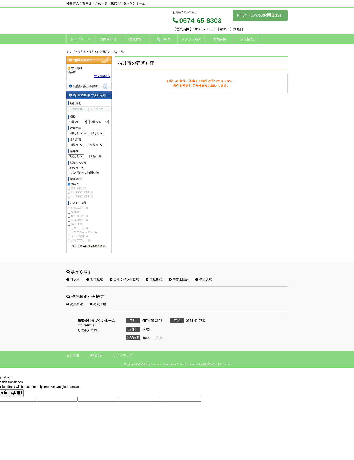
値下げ (77, 224)
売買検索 (136, 39)
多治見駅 (203, 279)
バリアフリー (81, 240)
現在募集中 (79, 220)
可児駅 (73, 279)
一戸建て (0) (76, 109)
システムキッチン (84, 232)
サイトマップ (122, 355)
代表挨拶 (219, 39)
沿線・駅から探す (89, 86)
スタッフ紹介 (191, 39)
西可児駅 (94, 279)
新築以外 (96, 156)
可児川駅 (154, 279)
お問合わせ (108, 39)
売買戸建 (74, 304)
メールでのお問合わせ (260, 15)
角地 (75, 212)
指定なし (76, 184)
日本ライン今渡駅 (124, 279)
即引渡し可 (79, 216)
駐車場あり (79, 207)
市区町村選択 (102, 76)
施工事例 (163, 39)
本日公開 (78, 188)
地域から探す (89, 60)
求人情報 (247, 39)
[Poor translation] (16, 393)
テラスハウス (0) (97, 110)
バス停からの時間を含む (86, 172)
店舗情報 (72, 355)
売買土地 (98, 304)
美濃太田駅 (179, 279)
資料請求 (96, 355)
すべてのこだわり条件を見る (89, 246)
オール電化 (79, 236)
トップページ (80, 39)
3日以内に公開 (82, 192)
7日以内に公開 (82, 196)
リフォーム (79, 228)
